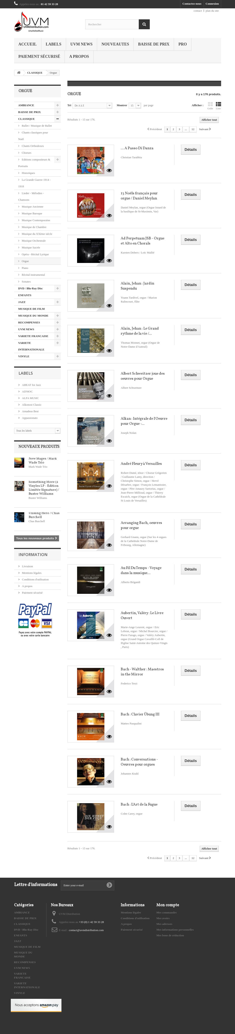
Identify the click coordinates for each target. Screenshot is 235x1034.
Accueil (28, 44)
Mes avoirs (163, 918)
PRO (182, 44)
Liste (218, 106)
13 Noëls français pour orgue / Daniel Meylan (139, 196)
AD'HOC (27, 391)
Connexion (212, 3)
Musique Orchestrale (33, 240)
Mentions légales (31, 572)
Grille (210, 106)
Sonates (26, 281)
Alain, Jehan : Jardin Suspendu (137, 286)
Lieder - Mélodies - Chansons (31, 196)
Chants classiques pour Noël (33, 136)
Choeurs (26, 152)
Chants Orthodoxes (32, 146)
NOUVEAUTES (115, 44)
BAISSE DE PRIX (153, 44)
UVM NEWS (81, 44)
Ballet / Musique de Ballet (36, 125)
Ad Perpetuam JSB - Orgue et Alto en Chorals (142, 241)
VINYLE (24, 356)
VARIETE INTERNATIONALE (31, 346)
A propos (79, 56)
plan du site (212, 10)
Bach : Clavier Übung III (140, 714)
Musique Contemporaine (35, 220)
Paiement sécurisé (39, 56)
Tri (69, 105)
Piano (24, 268)
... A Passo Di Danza (137, 148)
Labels (53, 44)
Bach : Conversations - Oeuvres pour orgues (139, 762)
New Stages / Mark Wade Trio (43, 460)
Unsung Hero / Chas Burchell (44, 515)
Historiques (28, 173)
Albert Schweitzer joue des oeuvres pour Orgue (143, 376)
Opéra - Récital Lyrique (35, 254)
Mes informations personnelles (175, 929)
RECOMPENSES (29, 322)
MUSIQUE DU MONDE (33, 315)
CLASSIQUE (35, 72)
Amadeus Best (30, 411)
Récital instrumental (33, 274)
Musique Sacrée (30, 247)
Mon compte (167, 905)
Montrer (122, 105)
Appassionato (29, 417)
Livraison (27, 566)
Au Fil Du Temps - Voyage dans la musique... (141, 570)
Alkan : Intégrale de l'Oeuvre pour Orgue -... (144, 421)
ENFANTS (24, 295)
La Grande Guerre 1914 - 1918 (34, 183)
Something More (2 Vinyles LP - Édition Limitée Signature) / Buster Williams (44, 488)
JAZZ (22, 302)
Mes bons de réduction (170, 935)
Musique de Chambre (33, 227)
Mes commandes (166, 912)
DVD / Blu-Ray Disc (30, 288)
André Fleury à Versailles (141, 463)
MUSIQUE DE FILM (31, 308)
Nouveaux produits (39, 447)
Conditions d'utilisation (35, 579)
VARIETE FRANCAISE (33, 336)
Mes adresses (164, 924)
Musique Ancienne (32, 206)
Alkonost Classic (31, 404)
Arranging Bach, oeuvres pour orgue (141, 525)
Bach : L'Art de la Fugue (139, 804)
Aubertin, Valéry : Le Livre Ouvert (142, 616)
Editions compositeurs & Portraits (34, 163)
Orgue (25, 261)
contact (198, 10)
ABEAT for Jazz (31, 385)
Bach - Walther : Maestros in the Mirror (142, 672)
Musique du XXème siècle (36, 233)
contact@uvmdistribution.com (86, 930)
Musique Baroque (31, 213)
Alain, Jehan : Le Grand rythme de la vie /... (140, 331)
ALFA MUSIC (30, 398)
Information (33, 554)
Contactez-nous (192, 3)
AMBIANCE (26, 105)
